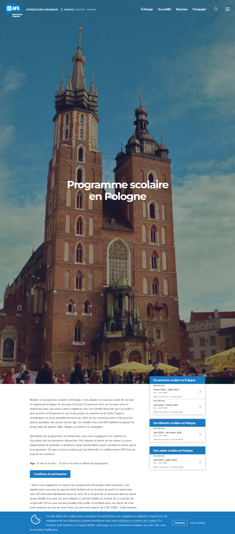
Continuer (180, 522)
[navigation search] (216, 9)
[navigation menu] (227, 9)
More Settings (197, 523)
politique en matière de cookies (138, 520)
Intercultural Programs (13, 10)
